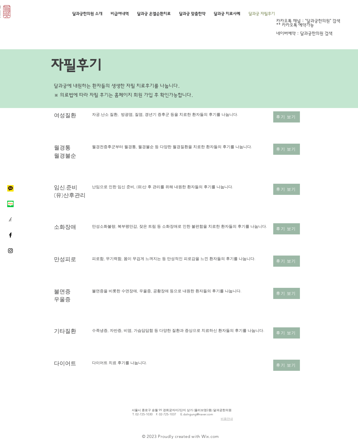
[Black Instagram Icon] (10, 250)
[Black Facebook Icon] (10, 235)
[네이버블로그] (10, 204)
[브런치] (10, 219)
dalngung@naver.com (198, 414)
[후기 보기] (286, 116)
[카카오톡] (10, 188)
